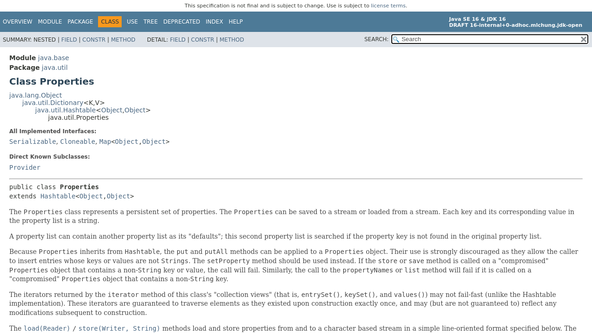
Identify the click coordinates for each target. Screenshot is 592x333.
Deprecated (181, 21)
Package (80, 21)
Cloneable (77, 141)
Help (235, 21)
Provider (24, 167)
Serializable (32, 141)
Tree (150, 21)
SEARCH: (376, 39)
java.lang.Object (35, 95)
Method (123, 40)
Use (132, 21)
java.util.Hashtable (65, 110)
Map (105, 141)
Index (214, 21)
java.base (53, 58)
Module (50, 21)
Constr (93, 40)
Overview (17, 21)
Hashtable (57, 196)
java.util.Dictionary (52, 102)
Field (69, 40)
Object (112, 110)
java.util (55, 67)
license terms (388, 6)
